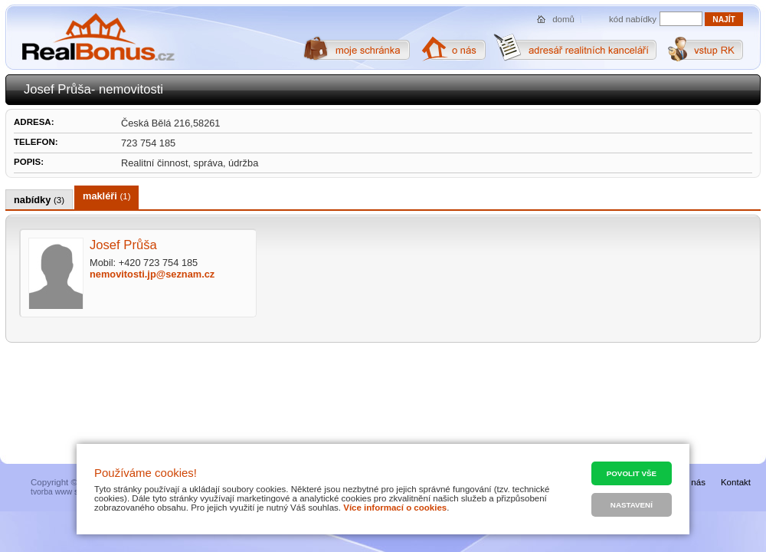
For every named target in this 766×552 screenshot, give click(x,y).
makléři (106, 196)
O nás (693, 482)
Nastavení (632, 505)
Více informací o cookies (395, 507)
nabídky (39, 199)
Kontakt (736, 482)
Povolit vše (631, 473)
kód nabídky (632, 19)
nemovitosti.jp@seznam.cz (152, 274)
